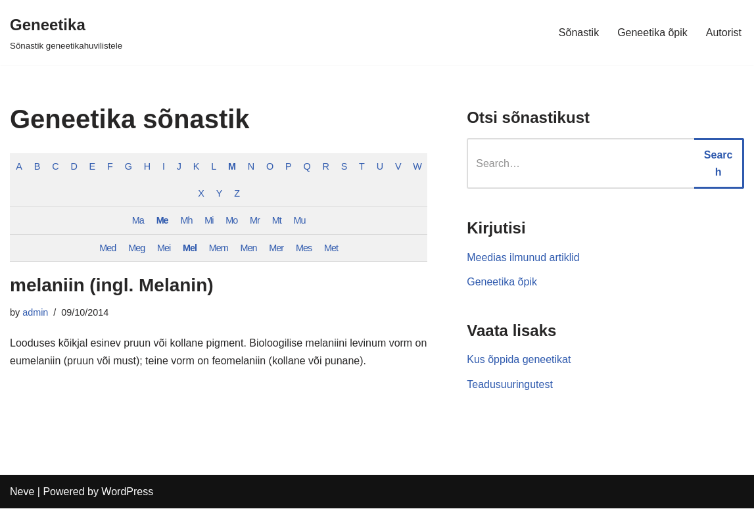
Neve (22, 492)
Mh (186, 220)
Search (718, 163)
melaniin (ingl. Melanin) (112, 285)
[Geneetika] (66, 32)
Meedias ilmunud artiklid (523, 257)
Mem (218, 248)
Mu (300, 220)
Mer (276, 248)
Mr (255, 220)
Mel (190, 248)
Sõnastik (579, 32)
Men (249, 248)
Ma (138, 220)
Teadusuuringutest (510, 384)
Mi (208, 220)
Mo (231, 220)
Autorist (724, 32)
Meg (136, 248)
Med (107, 248)
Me (162, 220)
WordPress (127, 492)
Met (331, 248)
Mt (276, 220)
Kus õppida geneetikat (519, 359)
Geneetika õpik (652, 32)
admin (35, 313)
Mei (163, 248)
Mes (304, 248)
